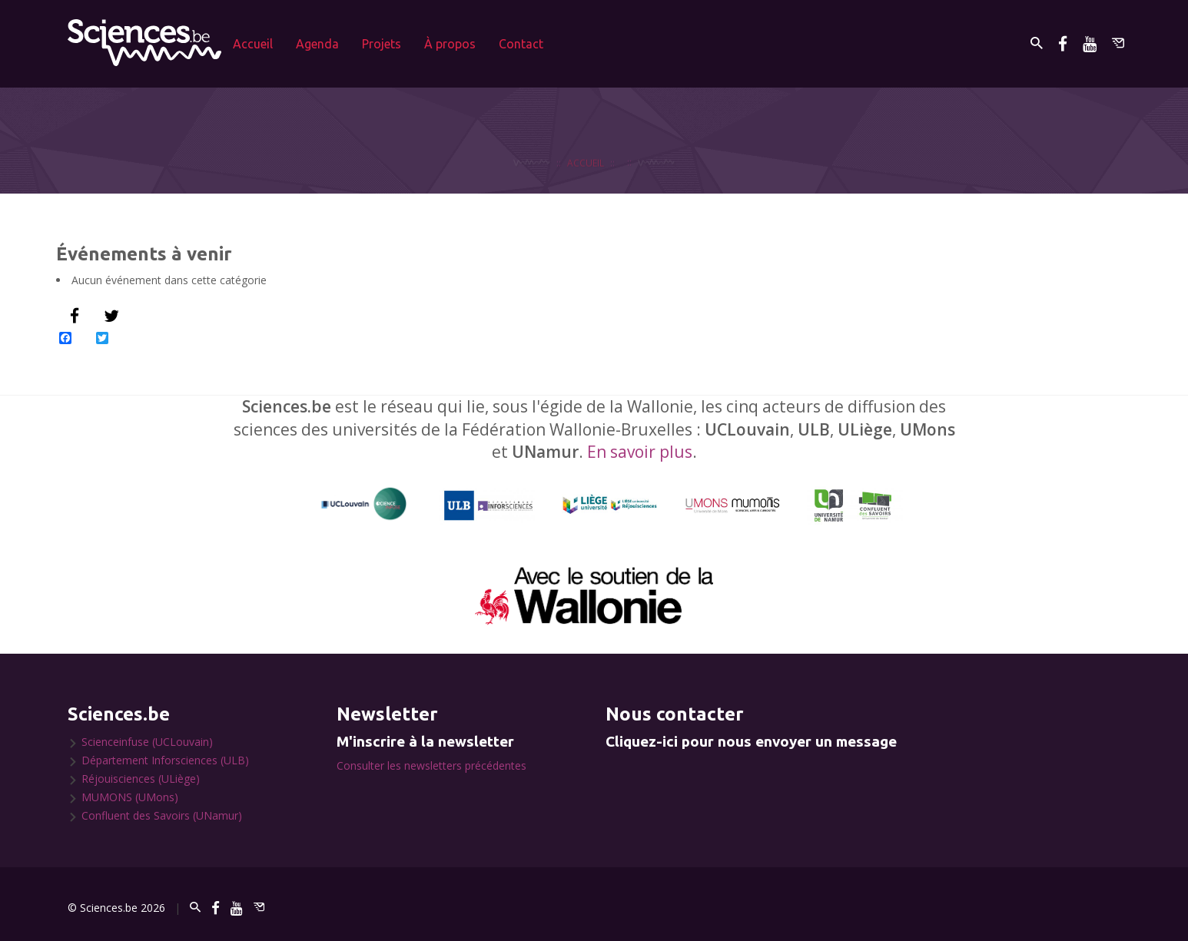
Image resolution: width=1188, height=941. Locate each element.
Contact (521, 44)
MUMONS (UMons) (129, 797)
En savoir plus (639, 451)
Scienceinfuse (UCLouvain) (147, 741)
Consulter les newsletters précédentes (431, 765)
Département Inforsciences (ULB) (165, 760)
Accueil (253, 44)
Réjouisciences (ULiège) (140, 778)
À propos (450, 44)
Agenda (317, 44)
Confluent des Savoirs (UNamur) (161, 815)
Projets (381, 44)
